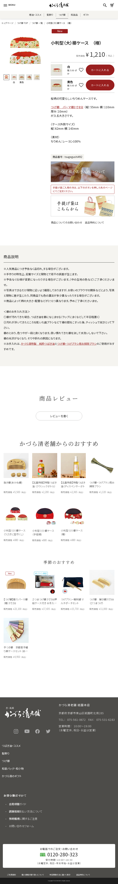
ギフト (86, 14)
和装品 (74, 14)
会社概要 (14, 804)
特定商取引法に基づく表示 (60, 874)
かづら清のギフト (11, 776)
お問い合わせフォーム (21, 826)
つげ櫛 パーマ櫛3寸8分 (67, 107)
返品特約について (94, 222)
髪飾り (50, 14)
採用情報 (14, 819)
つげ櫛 (62, 14)
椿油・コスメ (35, 14)
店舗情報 (14, 811)
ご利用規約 (11, 874)
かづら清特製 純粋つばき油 (38, 344)
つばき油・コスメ (11, 746)
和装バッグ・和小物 (13, 768)
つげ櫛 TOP (22, 22)
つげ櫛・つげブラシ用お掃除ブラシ (77, 344)
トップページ (7, 22)
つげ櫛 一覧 (37, 22)
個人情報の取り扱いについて (33, 874)
